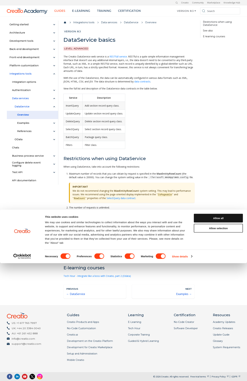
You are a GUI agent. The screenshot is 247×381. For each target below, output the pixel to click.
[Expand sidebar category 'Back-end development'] (54, 49)
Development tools (21, 40)
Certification (129, 10)
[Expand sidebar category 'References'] (54, 131)
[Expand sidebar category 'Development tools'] (54, 41)
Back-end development (24, 49)
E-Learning (134, 322)
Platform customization (24, 65)
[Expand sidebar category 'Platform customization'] (54, 65)
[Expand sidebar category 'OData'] (54, 139)
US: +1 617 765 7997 (24, 323)
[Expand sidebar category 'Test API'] (54, 172)
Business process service (28, 155)
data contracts (142, 81)
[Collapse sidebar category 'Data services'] (54, 98)
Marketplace (213, 2)
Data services (20, 98)
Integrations (70, 252)
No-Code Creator (184, 322)
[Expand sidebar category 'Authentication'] (54, 90)
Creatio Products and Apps (83, 322)
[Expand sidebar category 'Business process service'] (54, 156)
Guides (59, 10)
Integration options (24, 81)
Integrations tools (20, 73)
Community (198, 2)
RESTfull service (118, 56)
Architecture (17, 32)
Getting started (18, 24)
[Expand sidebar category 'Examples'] (54, 123)
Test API (17, 172)
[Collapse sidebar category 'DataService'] (54, 106)
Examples (23, 122)
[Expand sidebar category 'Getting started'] (54, 24)
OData (18, 139)
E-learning (81, 10)
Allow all (218, 335)
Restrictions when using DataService (217, 24)
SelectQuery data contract (121, 198)
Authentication (21, 90)
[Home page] (65, 22)
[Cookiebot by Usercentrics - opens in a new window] (22, 374)
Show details (180, 374)
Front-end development (24, 57)
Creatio (185, 2)
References (24, 131)
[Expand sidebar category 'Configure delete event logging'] (54, 164)
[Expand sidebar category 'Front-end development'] (54, 57)
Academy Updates (224, 322)
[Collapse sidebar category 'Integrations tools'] (54, 74)
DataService (22, 106)
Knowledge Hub (232, 2)
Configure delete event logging (26, 164)
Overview (23, 114)
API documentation (24, 180)
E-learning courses (214, 36)
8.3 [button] (192, 10)
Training (104, 10)
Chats (15, 147)
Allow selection (218, 346)
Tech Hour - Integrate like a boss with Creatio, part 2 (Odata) (97, 276)
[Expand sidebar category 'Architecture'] (54, 32)
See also (208, 30)
